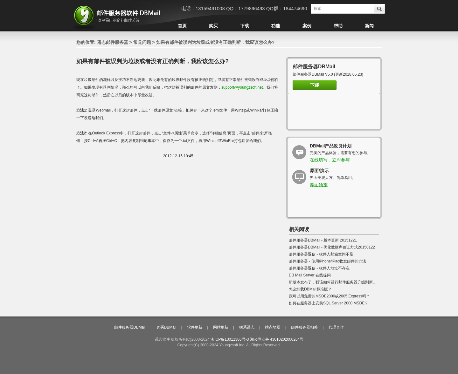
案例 (306, 25)
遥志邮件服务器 (112, 42)
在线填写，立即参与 (330, 159)
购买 (213, 25)
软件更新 (194, 327)
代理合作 (336, 327)
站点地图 (272, 327)
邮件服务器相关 (304, 327)
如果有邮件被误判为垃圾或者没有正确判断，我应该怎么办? (215, 42)
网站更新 (220, 327)
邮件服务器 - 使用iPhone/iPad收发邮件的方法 (327, 261)
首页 (182, 25)
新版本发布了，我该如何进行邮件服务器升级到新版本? (336, 282)
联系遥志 (246, 327)
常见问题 (142, 42)
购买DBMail (166, 327)
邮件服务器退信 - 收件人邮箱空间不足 (321, 254)
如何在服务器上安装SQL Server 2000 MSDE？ (328, 303)
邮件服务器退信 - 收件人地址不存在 (319, 268)
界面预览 (319, 184)
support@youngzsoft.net (242, 87)
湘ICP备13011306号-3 (230, 339)
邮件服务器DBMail (130, 327)
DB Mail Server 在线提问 (310, 275)
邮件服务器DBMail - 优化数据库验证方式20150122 (332, 247)
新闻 (369, 25)
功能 (275, 25)
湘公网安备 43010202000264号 (277, 339)
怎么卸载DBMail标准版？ (310, 289)
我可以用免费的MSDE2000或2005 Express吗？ (329, 296)
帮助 (338, 25)
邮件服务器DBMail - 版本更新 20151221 (323, 240)
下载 (244, 25)
